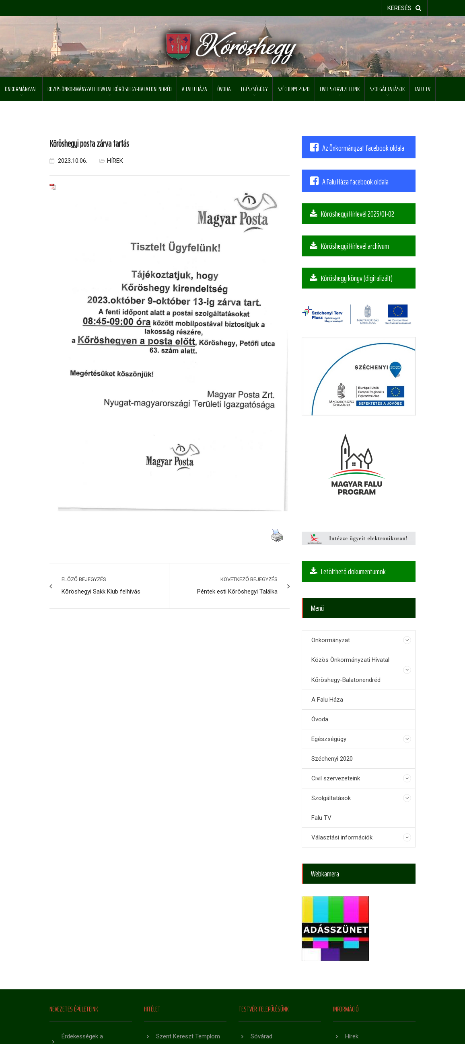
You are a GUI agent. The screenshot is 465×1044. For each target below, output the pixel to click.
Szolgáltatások (387, 89)
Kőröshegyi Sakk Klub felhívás (101, 591)
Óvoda (224, 89)
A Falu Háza (194, 89)
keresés (404, 8)
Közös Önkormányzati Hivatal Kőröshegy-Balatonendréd (109, 89)
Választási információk (30, 113)
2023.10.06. (68, 160)
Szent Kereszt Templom (188, 1036)
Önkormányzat (21, 89)
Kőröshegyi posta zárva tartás (89, 144)
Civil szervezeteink (340, 89)
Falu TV (422, 89)
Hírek (115, 160)
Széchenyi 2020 (294, 89)
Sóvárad (261, 1036)
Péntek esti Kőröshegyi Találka (237, 591)
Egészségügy (254, 89)
